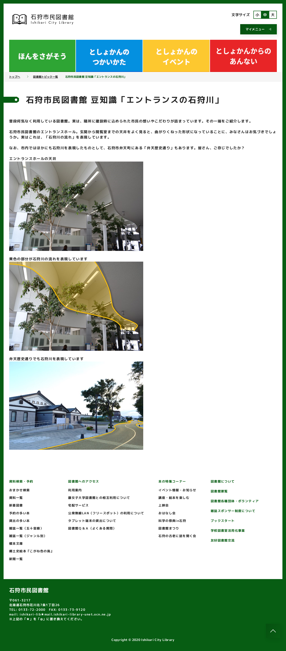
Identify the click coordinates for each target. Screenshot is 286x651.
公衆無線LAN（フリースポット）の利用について (106, 513)
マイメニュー (258, 29)
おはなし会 (167, 513)
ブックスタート (223, 521)
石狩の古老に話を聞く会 (177, 536)
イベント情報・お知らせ (177, 490)
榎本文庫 (16, 543)
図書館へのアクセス (83, 481)
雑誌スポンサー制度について (233, 511)
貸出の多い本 (19, 521)
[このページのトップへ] (273, 631)
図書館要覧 (219, 491)
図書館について (223, 481)
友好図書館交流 (223, 540)
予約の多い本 (19, 513)
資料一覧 (16, 498)
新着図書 (16, 505)
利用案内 (75, 490)
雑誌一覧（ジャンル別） (28, 536)
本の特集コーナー (172, 481)
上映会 (163, 505)
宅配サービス (78, 505)
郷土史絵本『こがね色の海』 (31, 551)
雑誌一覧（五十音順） (26, 528)
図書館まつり (168, 528)
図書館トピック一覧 (45, 77)
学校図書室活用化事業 (228, 530)
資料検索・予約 (21, 481)
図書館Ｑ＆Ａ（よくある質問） (92, 528)
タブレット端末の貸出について (92, 521)
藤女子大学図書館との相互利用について (99, 498)
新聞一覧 (16, 559)
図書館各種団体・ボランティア (235, 501)
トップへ (14, 77)
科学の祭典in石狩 (172, 521)
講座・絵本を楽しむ (173, 498)
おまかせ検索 (19, 490)
